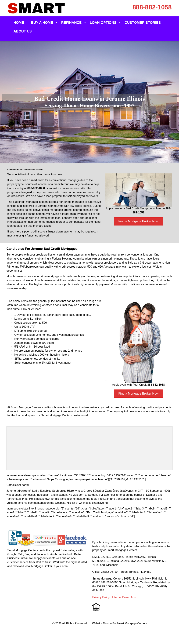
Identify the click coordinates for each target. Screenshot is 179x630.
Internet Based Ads (124, 597)
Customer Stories (143, 22)
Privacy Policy (101, 597)
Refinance (71, 22)
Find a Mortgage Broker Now (138, 221)
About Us (22, 31)
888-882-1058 (152, 7)
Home (18, 22)
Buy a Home (42, 22)
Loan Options (103, 22)
